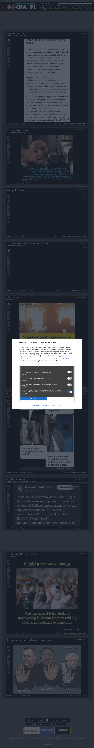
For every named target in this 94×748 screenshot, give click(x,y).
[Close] (79, 343)
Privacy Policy (57, 405)
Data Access (46, 405)
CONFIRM (33, 398)
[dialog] (47, 374)
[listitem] (47, 368)
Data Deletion (36, 405)
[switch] (69, 372)
